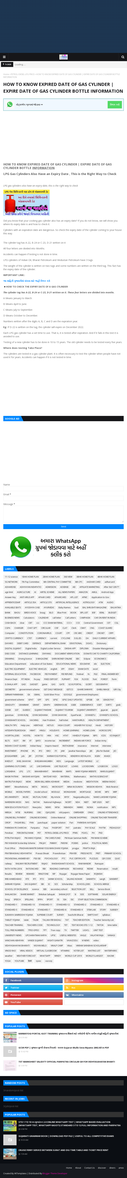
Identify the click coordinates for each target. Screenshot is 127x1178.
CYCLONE (65, 638)
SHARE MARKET (27, 894)
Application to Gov (100, 597)
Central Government (93, 622)
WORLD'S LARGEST (94, 955)
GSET (99, 704)
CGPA (7, 628)
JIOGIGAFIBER (11, 756)
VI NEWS (85, 940)
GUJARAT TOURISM (64, 710)
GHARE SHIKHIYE (84, 689)
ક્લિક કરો (114, 104)
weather (9, 955)
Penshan (9, 832)
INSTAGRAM (68, 745)
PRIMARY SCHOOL (113, 853)
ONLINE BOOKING (38, 817)
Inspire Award (51, 745)
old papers (64, 812)
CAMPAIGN (85, 617)
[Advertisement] (63, 26)
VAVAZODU (72, 940)
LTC (29, 771)
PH (93, 832)
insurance (82, 745)
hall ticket (63, 720)
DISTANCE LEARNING (28, 653)
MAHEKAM (57, 771)
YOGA (8, 961)
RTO (42, 879)
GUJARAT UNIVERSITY (87, 710)
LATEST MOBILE (85, 761)
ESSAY (71, 669)
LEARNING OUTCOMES (15, 766)
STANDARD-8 (60, 909)
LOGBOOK (103, 766)
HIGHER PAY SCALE (83, 725)
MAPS (68, 771)
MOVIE (98, 792)
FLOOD (85, 679)
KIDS (59, 761)
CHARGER (18, 628)
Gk (28, 694)
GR (97, 699)
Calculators (29, 617)
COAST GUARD (105, 628)
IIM (24, 740)
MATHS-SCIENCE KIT (99, 776)
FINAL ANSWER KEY (110, 674)
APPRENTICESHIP (12, 602)
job (23, 756)
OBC (39, 812)
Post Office (10, 848)
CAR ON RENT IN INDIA (104, 617)
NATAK (36, 802)
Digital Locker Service (51, 648)
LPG (21, 771)
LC (97, 761)
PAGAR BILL (20, 822)
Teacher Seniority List (104, 920)
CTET (29, 638)
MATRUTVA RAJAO (13, 781)
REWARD (30, 873)
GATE (61, 684)
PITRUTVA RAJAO (13, 838)
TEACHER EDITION (81, 920)
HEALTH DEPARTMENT (98, 720)
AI (35, 592)
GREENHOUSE (60, 704)
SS (58, 899)
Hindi (98, 725)
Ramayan (99, 863)
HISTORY (109, 725)
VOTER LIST (79, 950)
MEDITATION (92, 781)
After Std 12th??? (111, 587)
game (44, 684)
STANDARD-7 (44, 909)
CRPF (111, 633)
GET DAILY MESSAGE (53, 689)
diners (112, 1167)
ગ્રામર (38, 961)
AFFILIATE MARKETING (90, 587)
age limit (9, 592)
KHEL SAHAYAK (24, 761)
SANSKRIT (113, 879)
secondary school (59, 889)
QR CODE (106, 858)
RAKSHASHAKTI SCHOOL (63, 863)
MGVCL (44, 786)
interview (106, 745)
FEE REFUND (66, 674)
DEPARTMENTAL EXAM (55, 643)
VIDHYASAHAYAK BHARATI (17, 945)
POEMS (75, 843)
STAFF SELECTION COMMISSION (92, 899)
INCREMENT (64, 740)
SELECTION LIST (78, 889)
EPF (62, 669)
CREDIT (89, 633)
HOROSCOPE (105, 730)
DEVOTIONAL (76, 643)
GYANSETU (90, 715)
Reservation (102, 868)
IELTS (7, 740)
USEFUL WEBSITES (68, 935)
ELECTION (105, 663)
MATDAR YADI (50, 776)
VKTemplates (20, 1173)
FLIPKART (66, 679)
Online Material (58, 817)
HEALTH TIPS (11, 725)
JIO (115, 751)
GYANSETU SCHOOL (109, 715)
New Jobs (37, 807)
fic (89, 674)
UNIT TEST (98, 930)
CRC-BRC (78, 633)
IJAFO (38, 740)
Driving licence (25, 658)
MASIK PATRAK (11, 776)
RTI (34, 879)
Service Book (104, 889)
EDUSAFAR (85, 663)
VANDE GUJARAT (35, 940)
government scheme (14, 699)
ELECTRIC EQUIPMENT (15, 669)
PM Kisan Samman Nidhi (76, 838)
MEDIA (66, 781)
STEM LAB (91, 909)
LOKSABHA (10, 771)
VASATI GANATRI (55, 940)
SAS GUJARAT (31, 884)
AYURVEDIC (49, 607)
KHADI (107, 756)
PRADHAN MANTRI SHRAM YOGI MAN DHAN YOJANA (43, 848)
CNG (92, 628)
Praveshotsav (59, 853)
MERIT (7, 786)
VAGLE (83, 935)
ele (95, 663)
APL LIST (74, 597)
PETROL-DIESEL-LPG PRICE (22, 74)
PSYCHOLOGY (51, 858)
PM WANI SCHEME (99, 838)
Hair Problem (49, 720)
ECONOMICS (100, 658)
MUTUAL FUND (40, 797)
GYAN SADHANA (40, 715)
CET (108, 622)
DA (87, 638)
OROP (8, 822)
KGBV (97, 756)
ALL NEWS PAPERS (66, 592)
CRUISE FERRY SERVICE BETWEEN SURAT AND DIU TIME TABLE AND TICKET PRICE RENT (63, 1150)
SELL (92, 889)
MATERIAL (65, 776)
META (34, 786)
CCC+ (69, 622)
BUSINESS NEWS (12, 617)
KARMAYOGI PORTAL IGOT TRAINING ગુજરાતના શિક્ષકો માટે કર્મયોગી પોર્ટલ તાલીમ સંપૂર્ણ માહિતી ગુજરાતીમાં (68, 1033)
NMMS (80, 807)
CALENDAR (43, 617)
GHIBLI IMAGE (103, 689)
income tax (50, 740)
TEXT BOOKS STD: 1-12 (82, 925)
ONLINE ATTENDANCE (108, 812)
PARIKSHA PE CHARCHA (16, 827)
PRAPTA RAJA (89, 848)
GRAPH (46, 704)
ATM (101, 602)
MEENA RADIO (108, 781)
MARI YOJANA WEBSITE (85, 771)
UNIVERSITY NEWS (13, 935)
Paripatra (35, 827)
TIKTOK (100, 925)
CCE (78, 622)
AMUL (94, 592)
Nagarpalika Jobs (81, 797)
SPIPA (40, 899)
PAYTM (102, 827)
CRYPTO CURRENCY (14, 638)
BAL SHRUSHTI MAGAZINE (94, 607)
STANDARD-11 (45, 904)
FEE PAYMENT (51, 674)
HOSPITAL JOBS (12, 735)
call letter (57, 617)
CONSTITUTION (26, 633)
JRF (30, 756)
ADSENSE (64, 587)
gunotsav (9, 715)
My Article (55, 797)
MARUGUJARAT (107, 771)
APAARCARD (60, 597)
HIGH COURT (64, 725)
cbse (22, 622)
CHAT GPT (32, 628)
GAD (23, 684)
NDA (78, 802)
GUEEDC (26, 710)
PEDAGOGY (115, 827)
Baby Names (64, 607)
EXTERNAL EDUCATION (15, 674)
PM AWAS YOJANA (33, 838)
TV (65, 930)
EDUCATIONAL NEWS (66, 663)
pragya (75, 848)
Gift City (117, 689)
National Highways (52, 802)
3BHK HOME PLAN (84, 576)
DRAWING (9, 658)
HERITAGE (38, 725)
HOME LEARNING (71, 730)
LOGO (115, 766)
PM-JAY (42, 843)
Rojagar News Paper (80, 873)
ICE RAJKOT (115, 735)
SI (75, 894)
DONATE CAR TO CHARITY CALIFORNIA (102, 653)
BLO (51, 612)
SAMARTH (90, 879)
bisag (42, 612)
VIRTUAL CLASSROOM (47, 950)
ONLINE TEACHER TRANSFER (104, 817)
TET (65, 925)
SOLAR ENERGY (109, 894)
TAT (67, 920)
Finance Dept (11, 679)
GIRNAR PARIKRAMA (14, 694)
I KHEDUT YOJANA (80, 735)
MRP (115, 792)
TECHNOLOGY (53, 925)
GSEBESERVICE (86, 704)
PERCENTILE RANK (25, 832)
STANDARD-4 (113, 904)
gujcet (115, 710)
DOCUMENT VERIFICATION (67, 653)
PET (39, 832)
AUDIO (110, 602)
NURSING (28, 812)
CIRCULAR (45, 628)
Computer (10, 633)
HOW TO (39, 735)
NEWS (48, 807)
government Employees (87, 694)
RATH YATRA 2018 (13, 868)
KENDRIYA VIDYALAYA (81, 756)
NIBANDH (68, 807)
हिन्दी (30, 961)
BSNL (102, 612)
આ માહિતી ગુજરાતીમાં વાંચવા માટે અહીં (22, 280)
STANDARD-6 (27, 909)
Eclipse (87, 658)
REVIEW (19, 873)
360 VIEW (68, 576)
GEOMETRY (10, 689)
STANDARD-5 (11, 909)
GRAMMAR (24, 704)
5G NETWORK (11, 581)
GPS (47, 699)
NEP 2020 (97, 802)
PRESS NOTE (86, 853)
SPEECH (17, 899)
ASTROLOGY (89, 602)
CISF (56, 628)
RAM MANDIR (85, 863)
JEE (91, 751)
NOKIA (90, 807)
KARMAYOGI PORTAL (56, 756)
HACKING (34, 720)
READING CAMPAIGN (59, 868)
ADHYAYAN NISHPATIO (30, 587)
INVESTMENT (11, 751)
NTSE (18, 812)
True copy (55, 930)
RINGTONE (43, 873)
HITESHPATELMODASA (15, 730)
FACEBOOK (35, 674)
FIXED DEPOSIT (51, 679)
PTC (63, 858)
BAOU (17, 612)
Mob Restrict (112, 786)
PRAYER (73, 853)
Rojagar (63, 873)
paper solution (58, 822)
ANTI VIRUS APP (27, 597)
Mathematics (80, 776)
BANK (7, 612)
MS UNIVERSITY (12, 797)
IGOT (16, 740)
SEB (44, 889)
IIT (30, 740)
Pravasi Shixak (42, 853)
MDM (28, 781)
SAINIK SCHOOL (55, 879)
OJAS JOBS (50, 812)
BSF (93, 612)
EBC (78, 658)
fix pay (37, 679)
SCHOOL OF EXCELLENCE (16, 889)
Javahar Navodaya (77, 751)
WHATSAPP (45, 955)
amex (121, 1167)
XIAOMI (110, 955)
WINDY (57, 955)
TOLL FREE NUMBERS (14, 930)
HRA (49, 735)
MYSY (66, 797)
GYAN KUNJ (23, 715)
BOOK (73, 612)
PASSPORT (57, 827)
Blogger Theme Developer (54, 1173)
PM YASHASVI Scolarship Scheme (20, 843)
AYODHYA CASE (32, 607)
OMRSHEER (79, 812)
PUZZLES (94, 858)
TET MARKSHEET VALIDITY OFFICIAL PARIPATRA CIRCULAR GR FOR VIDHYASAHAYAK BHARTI (67, 1061)
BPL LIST (84, 612)
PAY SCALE (90, 827)
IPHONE (24, 751)
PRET (98, 853)
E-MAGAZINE (42, 658)
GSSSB (8, 710)
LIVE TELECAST (60, 766)
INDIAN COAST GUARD (15, 745)
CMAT (83, 628)
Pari (71, 822)
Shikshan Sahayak (47, 894)
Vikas (69, 945)
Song (7, 899)
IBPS (95, 735)
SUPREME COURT (45, 914)
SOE (82, 894)
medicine (78, 781)
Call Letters (70, 617)
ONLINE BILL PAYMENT (15, 817)
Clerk (73, 628)
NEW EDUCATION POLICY (16, 807)
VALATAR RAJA (97, 935)
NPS (114, 807)
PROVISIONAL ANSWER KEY (17, 858)
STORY (103, 909)
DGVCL (89, 643)
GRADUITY (10, 704)
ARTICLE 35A (30, 602)
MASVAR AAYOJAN (30, 776)
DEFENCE (37, 643)
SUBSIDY (114, 909)
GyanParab (76, 715)
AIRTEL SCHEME (47, 592)
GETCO (69, 689)
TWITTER (75, 930)
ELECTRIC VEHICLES (37, 669)
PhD (101, 832)
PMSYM (64, 843)
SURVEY (60, 914)
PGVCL (85, 832)
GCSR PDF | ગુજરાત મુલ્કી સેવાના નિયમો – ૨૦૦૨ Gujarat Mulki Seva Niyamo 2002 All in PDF (64, 1047)
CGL (116, 622)
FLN (76, 679)
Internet (94, 745)
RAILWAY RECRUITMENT (27, 863)
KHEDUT (9, 761)
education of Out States (41, 663)
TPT (45, 930)
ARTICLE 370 (46, 602)
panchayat (42, 822)
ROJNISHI (98, 873)
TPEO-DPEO (33, 930)
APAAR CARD (44, 597)
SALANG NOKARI (74, 879)
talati (26, 920)
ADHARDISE (10, 587)
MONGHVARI (70, 792)
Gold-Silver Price (52, 694)
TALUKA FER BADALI (51, 920)
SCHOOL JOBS (83, 884)
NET (107, 802)
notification (102, 807)
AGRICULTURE (23, 592)
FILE (95, 674)
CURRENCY (41, 638)
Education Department (15, 663)
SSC (72, 899)
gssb (118, 704)
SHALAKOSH (10, 894)
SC (49, 884)
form (114, 679)
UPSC (53, 935)
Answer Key (10, 597)
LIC (31, 766)
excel (95, 669)
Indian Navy (35, 745)
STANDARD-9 (76, 909)
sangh (102, 879)
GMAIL (37, 694)
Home (6, 74)
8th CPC (79, 581)
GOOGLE (68, 694)
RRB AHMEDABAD (13, 879)
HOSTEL (27, 735)
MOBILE (8, 792)
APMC (84, 597)
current (53, 638)
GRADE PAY (108, 699)
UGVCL (86, 930)
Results (8, 873)
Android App (107, 592)
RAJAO (45, 863)
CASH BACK (10, 622)
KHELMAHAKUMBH (43, 761)
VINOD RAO (10, 950)
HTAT (65, 735)
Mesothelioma (21, 786)
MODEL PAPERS (23, 792)
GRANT (36, 704)
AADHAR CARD (94, 581)
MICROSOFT (57, 786)
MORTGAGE (85, 792)
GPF (39, 699)
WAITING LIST (94, 950)
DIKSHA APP (70, 648)
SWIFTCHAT (92, 914)
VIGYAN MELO (40, 945)
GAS (53, 684)
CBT (30, 622)
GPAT (30, 699)
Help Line (25, 725)
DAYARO (9, 643)
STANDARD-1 (11, 904)
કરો (48, 280)
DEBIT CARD (22, 643)
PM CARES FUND (53, 838)
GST (17, 710)
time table (112, 925)
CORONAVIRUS (44, 633)
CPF (68, 633)
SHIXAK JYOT (64, 894)
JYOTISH (39, 756)
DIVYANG (46, 653)
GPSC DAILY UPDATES (72, 699)
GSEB (73, 704)
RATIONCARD (32, 868)
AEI (74, 587)
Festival (80, 674)
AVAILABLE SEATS (13, 607)
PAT (67, 827)
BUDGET (112, 612)
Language (69, 761)
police (85, 843)
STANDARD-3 (96, 904)
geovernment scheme (29, 689)
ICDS (103, 735)
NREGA (8, 812)
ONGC (91, 812)
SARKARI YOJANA (13, 884)
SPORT (50, 899)
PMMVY (53, 843)
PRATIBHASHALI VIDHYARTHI (18, 853)
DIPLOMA (84, 648)
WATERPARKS (111, 950)
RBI (44, 868)
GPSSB (89, 699)
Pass (46, 827)
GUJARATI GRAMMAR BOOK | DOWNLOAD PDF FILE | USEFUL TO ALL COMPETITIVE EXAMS (66, 1136)
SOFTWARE (93, 894)
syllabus (106, 914)
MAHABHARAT (41, 771)
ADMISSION (50, 587)
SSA (64, 899)
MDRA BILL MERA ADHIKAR (47, 781)
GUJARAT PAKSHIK (43, 710)
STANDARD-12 (63, 904)
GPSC (55, 699)
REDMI (90, 868)
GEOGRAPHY (102, 684)
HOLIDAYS (54, 730)
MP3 (107, 792)
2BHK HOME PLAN (51, 576)
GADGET (34, 684)
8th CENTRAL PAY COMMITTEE (57, 581)
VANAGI (111, 935)
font (95, 679)
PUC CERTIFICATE (77, 858)
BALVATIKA (116, 607)
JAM (62, 751)
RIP (54, 873)
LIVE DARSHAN (43, 766)
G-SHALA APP (11, 684)
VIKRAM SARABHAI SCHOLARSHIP (91, 945)
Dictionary (101, 643)
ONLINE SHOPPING (78, 817)
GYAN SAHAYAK (59, 715)
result (115, 868)
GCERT (89, 684)
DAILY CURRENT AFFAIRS (104, 638)
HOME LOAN (89, 730)
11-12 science (11, 576)
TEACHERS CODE (34, 925)
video (96, 940)
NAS (27, 802)
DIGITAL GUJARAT (13, 648)
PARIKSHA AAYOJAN (86, 822)
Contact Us (89, 1167)
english (54, 669)
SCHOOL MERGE (101, 884)
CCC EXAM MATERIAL (53, 622)
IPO (40, 751)
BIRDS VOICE (30, 612)
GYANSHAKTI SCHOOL (15, 720)
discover (102, 1167)
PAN (32, 822)
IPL (33, 751)
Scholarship (67, 884)
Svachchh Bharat (75, 914)
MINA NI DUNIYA (75, 786)
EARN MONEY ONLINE (62, 658)
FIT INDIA (25, 679)
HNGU (42, 730)
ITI (56, 751)
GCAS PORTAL (75, 684)
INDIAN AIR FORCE (82, 740)
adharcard (110, 581)
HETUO (50, 725)
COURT (58, 633)
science (35, 889)
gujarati (104, 710)
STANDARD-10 (28, 904)
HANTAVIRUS (78, 720)
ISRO (48, 751)
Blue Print (61, 612)
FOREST (104, 679)
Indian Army (100, 740)
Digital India (31, 648)
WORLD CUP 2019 (73, 955)
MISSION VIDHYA (94, 786)
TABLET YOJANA (12, 920)
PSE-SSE (37, 858)
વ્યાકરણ (48, 961)
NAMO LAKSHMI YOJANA (105, 797)
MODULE (55, 792)
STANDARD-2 (80, 904)
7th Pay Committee (30, 581)
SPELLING (29, 899)
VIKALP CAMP (57, 945)
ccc (37, 622)
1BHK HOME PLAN (30, 576)
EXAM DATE (83, 669)
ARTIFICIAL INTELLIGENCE (67, 602)
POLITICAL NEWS (99, 843)
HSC (57, 735)
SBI (42, 884)
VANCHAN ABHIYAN (14, 940)
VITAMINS (65, 950)
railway (8, 863)
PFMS (75, 832)
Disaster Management (103, 648)
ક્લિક (43, 280)
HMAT (32, 730)
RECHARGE (78, 868)
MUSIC (26, 797)
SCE (56, 884)
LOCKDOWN (88, 766)
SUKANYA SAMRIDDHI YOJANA (19, 914)
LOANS (75, 766)
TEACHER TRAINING (14, 925)
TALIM (35, 920)
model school (40, 792)
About (78, 1167)
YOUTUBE (19, 961)
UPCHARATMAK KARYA (36, 935)
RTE (27, 879)
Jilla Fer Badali (102, 751)
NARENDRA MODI (13, 802)
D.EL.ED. (78, 638)
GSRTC (109, 704)
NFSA (57, 807)
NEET (86, 802)
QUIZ (117, 858)
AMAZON (83, 592)
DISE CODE (10, 653)
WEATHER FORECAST (26, 955)
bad (76, 607)
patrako (77, 827)
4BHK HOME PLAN (105, 576)
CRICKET (101, 633)
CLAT (65, 628)
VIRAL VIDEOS (26, 950)
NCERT (68, 802)
